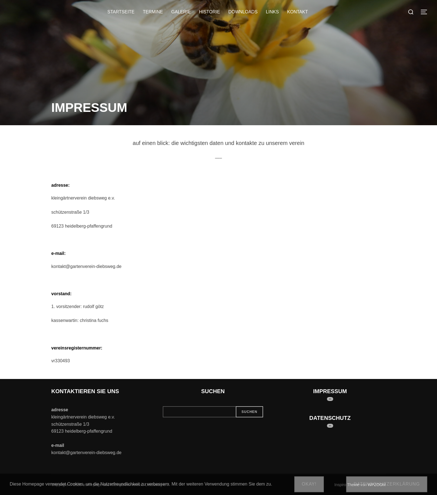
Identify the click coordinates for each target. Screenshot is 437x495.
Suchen (250, 412)
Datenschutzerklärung (387, 484)
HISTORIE (209, 11)
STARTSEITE (120, 11)
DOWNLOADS (243, 11)
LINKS (272, 11)
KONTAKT (297, 11)
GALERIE (181, 11)
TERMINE (153, 11)
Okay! (309, 484)
